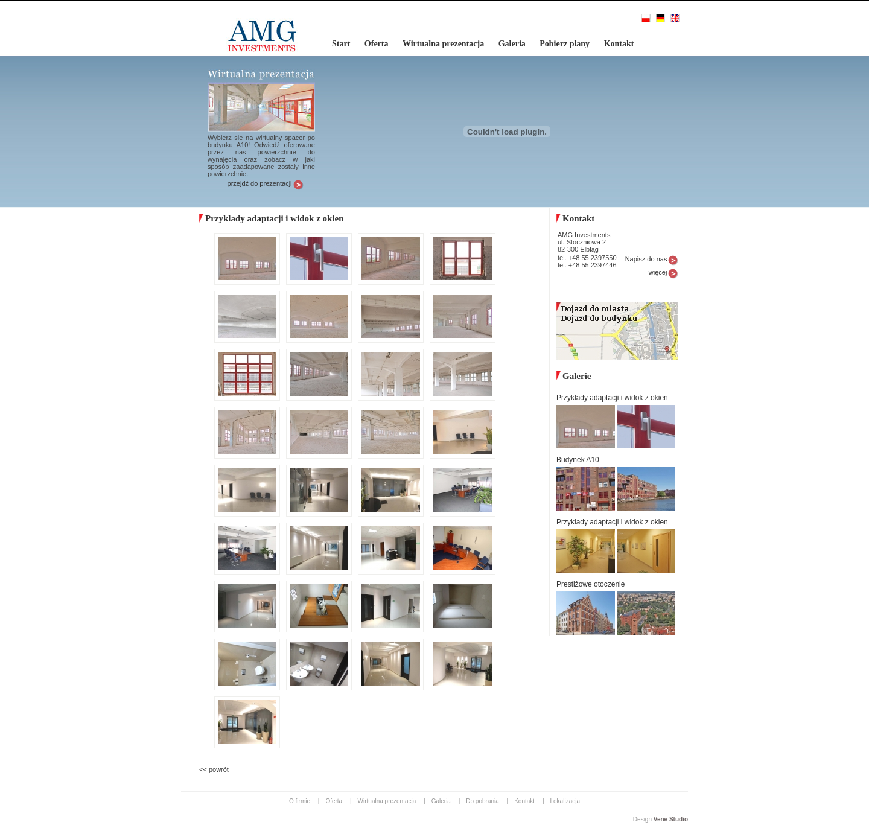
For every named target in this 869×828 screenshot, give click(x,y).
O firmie (300, 801)
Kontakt (619, 43)
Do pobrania (483, 801)
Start (342, 43)
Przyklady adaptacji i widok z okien (612, 397)
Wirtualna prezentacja (444, 43)
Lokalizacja (565, 801)
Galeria (513, 43)
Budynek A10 (577, 460)
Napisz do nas (646, 259)
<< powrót (214, 769)
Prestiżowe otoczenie (590, 584)
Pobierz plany (565, 43)
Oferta (377, 43)
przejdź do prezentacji (260, 183)
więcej (658, 272)
